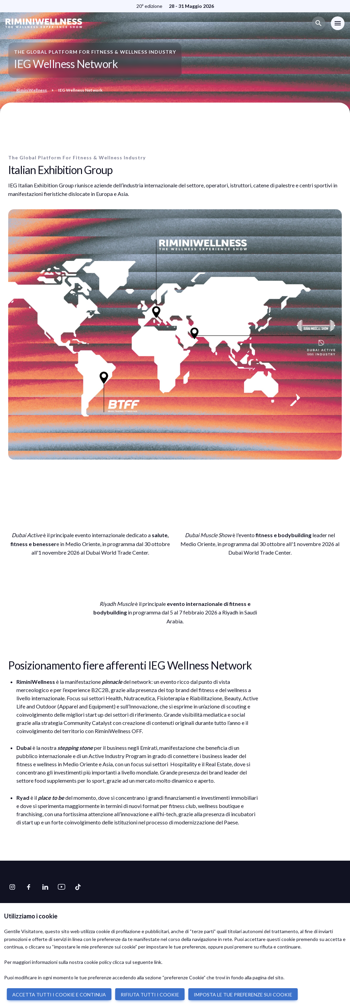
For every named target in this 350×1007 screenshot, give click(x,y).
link (157, 962)
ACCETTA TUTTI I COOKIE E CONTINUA (59, 994)
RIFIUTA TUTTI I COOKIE (150, 994)
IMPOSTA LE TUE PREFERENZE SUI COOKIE (243, 994)
